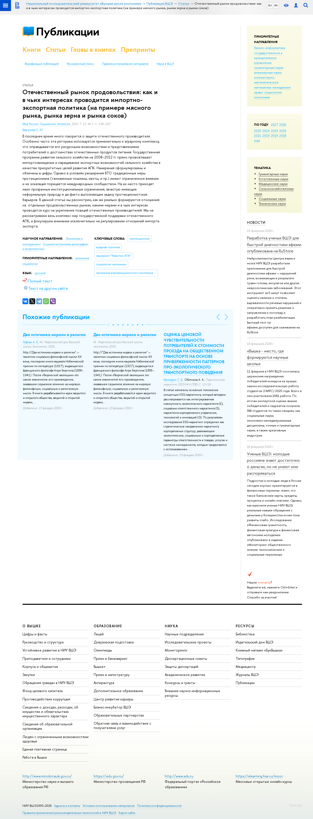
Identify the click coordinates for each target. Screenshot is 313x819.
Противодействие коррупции (46, 699)
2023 (274, 130)
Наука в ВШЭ (165, 64)
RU (270, 5)
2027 (274, 124)
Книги (31, 49)
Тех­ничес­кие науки (272, 203)
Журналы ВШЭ (247, 674)
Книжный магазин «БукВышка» (259, 650)
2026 (282, 124)
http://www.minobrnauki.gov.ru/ (47, 776)
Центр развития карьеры (113, 699)
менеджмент (281, 87)
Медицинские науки (273, 183)
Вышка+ (100, 666)
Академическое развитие (185, 674)
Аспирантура (104, 682)
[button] (108, 324)
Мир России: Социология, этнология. (47, 124)
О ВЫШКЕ (31, 626)
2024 (266, 130)
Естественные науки (273, 179)
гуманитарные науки (268, 67)
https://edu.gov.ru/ (109, 776)
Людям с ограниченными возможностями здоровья (55, 738)
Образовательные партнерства (119, 715)
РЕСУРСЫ (245, 626)
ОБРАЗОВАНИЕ (108, 626)
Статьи (56, 49)
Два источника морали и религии (54, 334)
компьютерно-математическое (266, 79)
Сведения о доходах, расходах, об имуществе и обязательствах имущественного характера (50, 711)
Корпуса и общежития (40, 666)
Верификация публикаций (42, 64)
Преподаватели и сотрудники (46, 658)
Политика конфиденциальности (159, 806)
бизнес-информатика (269, 47)
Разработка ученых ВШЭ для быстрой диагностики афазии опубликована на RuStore (274, 244)
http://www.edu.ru (179, 776)
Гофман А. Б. (30, 342)
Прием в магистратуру (112, 674)
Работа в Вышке (34, 757)
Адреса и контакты (67, 806)
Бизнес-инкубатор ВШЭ (112, 707)
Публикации (67, 31)
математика (262, 87)
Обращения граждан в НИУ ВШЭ (48, 682)
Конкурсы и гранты (180, 682)
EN (276, 5)
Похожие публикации (56, 317)
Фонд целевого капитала (42, 690)
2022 (282, 130)
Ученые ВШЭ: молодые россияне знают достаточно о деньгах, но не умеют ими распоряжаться (273, 463)
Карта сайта (127, 813)
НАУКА (171, 626)
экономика (262, 97)
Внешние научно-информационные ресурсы (192, 692)
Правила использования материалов (125, 64)
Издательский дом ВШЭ (254, 642)
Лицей (99, 634)
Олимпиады (103, 650)
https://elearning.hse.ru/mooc (259, 776)
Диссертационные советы (186, 658)
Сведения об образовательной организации (47, 726)
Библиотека (245, 634)
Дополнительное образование (118, 690)
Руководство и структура (43, 642)
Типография (245, 658)
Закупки (28, 674)
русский (40, 273)
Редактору (296, 805)
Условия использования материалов (109, 806)
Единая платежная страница (44, 749)
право (258, 92)
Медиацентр (246, 666)
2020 (266, 135)
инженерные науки (268, 72)
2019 (274, 135)
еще (257, 140)
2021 (257, 135)
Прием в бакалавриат (111, 658)
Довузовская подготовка (114, 642)
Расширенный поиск (80, 64)
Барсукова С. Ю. (33, 130)
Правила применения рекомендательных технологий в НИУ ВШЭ (69, 813)
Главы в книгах (93, 49)
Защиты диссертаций (181, 666)
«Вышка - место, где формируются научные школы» (267, 357)
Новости (256, 222)
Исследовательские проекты (188, 642)
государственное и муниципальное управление (268, 58)
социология (273, 92)
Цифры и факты (34, 634)
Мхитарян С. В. (173, 380)
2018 (282, 135)
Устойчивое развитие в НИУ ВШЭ (49, 650)
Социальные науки (272, 198)
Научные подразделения (184, 634)
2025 (257, 130)
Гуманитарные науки (273, 174)
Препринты (138, 49)
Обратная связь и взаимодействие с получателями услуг (122, 725)
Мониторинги (176, 650)
